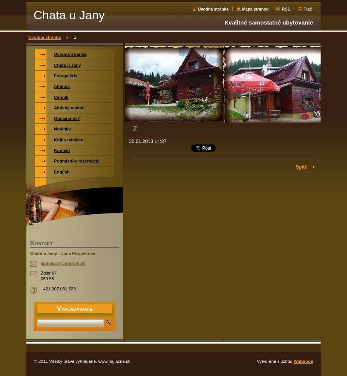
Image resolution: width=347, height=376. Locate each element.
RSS (286, 9)
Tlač (308, 9)
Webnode (303, 361)
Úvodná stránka (213, 9)
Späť (301, 167)
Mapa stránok (255, 9)
